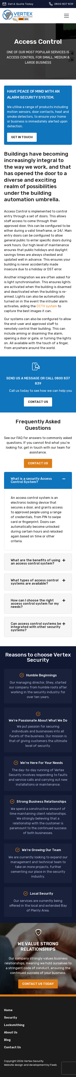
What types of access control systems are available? (34, 581)
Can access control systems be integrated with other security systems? (36, 627)
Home (8, 1010)
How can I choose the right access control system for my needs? (35, 603)
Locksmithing (14, 1025)
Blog (7, 1040)
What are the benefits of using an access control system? (35, 561)
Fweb (53, 1064)
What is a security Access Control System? (31, 480)
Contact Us (12, 1047)
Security (10, 1017)
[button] (38, 480)
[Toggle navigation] (66, 16)
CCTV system (46, 306)
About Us (10, 1032)
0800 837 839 (64, 3)
